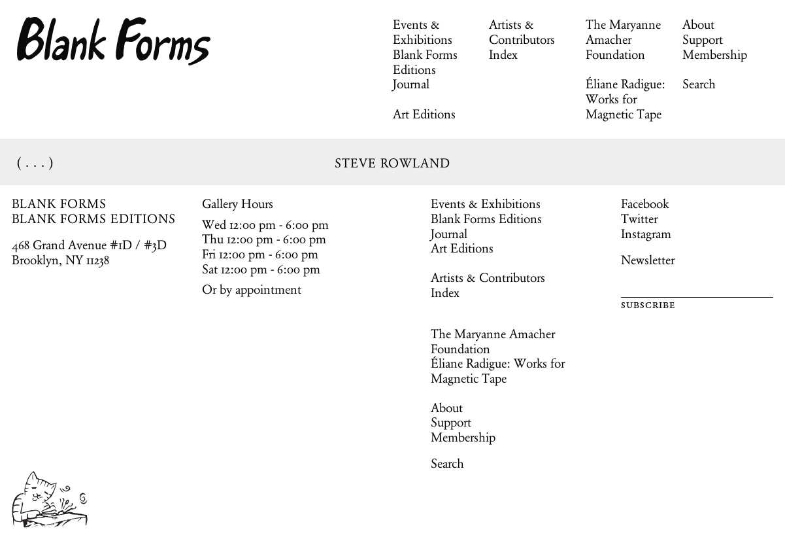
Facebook (645, 203)
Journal (411, 84)
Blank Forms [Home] (114, 41)
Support (702, 39)
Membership (714, 54)
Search (699, 84)
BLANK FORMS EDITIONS (94, 218)
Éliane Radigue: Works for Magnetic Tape (625, 99)
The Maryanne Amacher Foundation (623, 39)
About (698, 24)
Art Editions (424, 114)
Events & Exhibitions (422, 31)
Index (503, 54)
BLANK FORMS (59, 203)
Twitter (639, 218)
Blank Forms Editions (425, 62)
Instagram (646, 233)
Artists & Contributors (522, 31)
